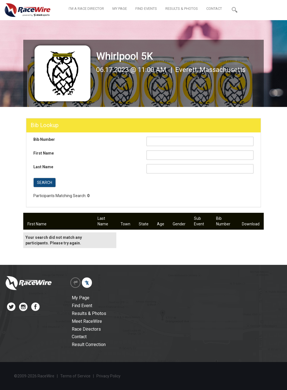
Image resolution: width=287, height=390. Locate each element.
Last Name (43, 167)
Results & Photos (89, 313)
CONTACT (214, 8)
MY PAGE (119, 8)
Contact (79, 336)
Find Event (82, 305)
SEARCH (44, 182)
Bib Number (44, 139)
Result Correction (89, 344)
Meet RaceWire (87, 321)
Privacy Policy (108, 376)
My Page (80, 297)
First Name (43, 153)
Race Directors (86, 329)
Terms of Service (75, 376)
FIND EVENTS (146, 8)
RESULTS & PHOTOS (181, 8)
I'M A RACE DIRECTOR (86, 8)
